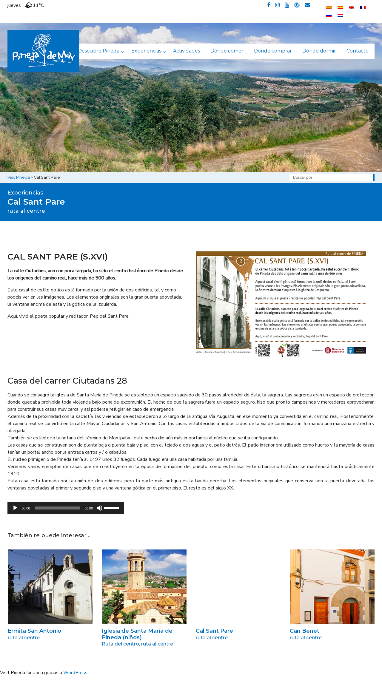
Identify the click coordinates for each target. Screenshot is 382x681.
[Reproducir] (15, 508)
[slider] (57, 507)
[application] (65, 508)
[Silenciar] (99, 508)
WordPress (75, 672)
